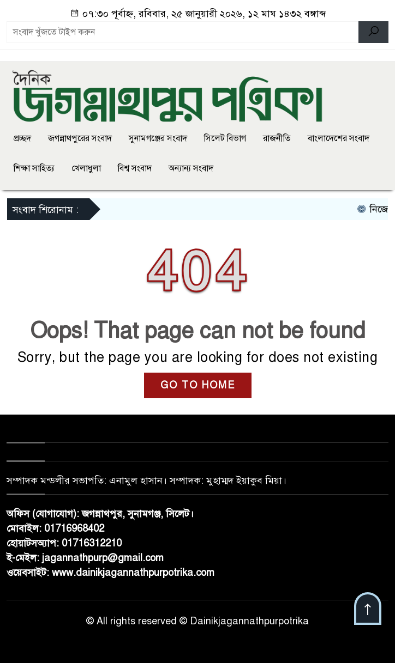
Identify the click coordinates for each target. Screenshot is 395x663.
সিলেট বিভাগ (225, 138)
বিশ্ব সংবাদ (135, 168)
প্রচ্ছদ (22, 138)
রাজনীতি (277, 138)
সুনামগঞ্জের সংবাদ (158, 138)
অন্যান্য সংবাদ (191, 168)
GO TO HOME (197, 385)
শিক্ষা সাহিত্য (34, 168)
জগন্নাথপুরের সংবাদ (80, 138)
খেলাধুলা (86, 168)
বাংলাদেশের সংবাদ (338, 138)
